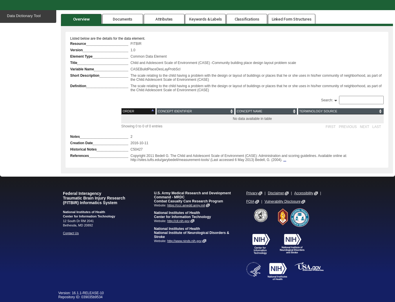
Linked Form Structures (291, 19)
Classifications (247, 19)
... (284, 160)
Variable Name (82, 69)
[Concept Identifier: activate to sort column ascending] (195, 111)
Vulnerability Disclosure (282, 201)
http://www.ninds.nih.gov (184, 241)
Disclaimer (276, 193)
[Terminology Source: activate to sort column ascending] (340, 111)
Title (73, 63)
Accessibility (303, 193)
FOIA (250, 201)
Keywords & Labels (205, 19)
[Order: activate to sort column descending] (139, 111)
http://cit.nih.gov (178, 221)
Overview (81, 19)
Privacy (252, 193)
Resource (78, 44)
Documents (122, 19)
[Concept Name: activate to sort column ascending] (266, 111)
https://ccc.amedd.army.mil (186, 205)
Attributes (164, 19)
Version (76, 50)
